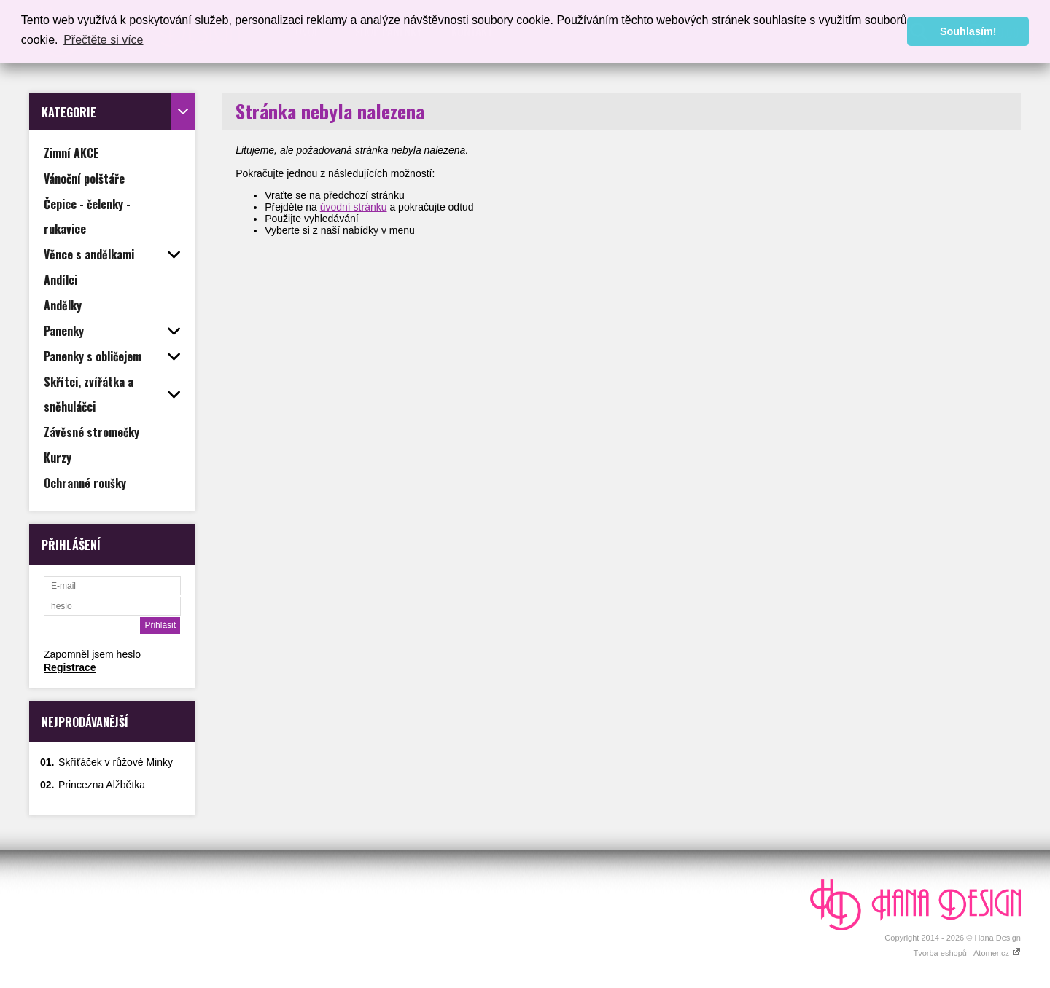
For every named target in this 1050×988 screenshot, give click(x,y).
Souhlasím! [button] (968, 31)
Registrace (70, 667)
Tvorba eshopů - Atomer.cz (967, 953)
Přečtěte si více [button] (103, 40)
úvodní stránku (353, 207)
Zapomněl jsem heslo (92, 654)
